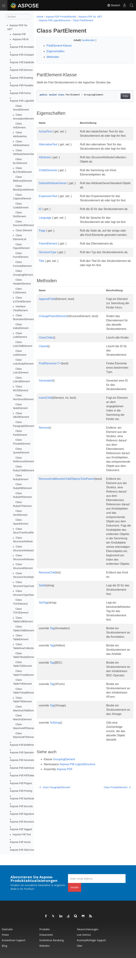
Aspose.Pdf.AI (21, 39)
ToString (55, 765)
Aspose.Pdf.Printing (21, 790)
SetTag (43, 645)
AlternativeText (48, 148)
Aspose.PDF (65, 811)
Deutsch (113, 5)
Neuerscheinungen (87, 929)
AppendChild (47, 337)
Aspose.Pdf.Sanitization (23, 798)
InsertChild (45, 435)
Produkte (44, 929)
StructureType (47, 281)
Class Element (24, 230)
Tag (52, 670)
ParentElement (48, 273)
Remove (44, 465)
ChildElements (48, 182)
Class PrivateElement (110, 829)
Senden (74, 887)
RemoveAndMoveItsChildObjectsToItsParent (67, 517)
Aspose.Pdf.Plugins (21, 783)
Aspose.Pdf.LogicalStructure (26, 100)
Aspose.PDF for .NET (90, 16)
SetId (42, 627)
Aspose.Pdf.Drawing (21, 77)
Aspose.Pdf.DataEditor (23, 62)
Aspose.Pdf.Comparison (23, 54)
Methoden (53, 56)
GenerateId (46, 418)
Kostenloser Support (13, 940)
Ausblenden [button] (85, 40)
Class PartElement (83, 20)
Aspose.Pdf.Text (22, 834)
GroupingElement (64, 801)
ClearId (43, 384)
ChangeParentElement (53, 354)
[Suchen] (18, 16)
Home (40, 16)
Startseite (7, 929)
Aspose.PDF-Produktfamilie (61, 16)
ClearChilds (46, 375)
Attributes (45, 165)
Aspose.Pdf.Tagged (21, 829)
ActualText (45, 131)
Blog (4, 945)
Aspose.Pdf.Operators (22, 752)
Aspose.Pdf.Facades (21, 85)
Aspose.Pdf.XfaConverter (24, 849)
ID (40, 226)
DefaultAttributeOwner (53, 195)
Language (45, 238)
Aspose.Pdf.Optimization (24, 767)
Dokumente (46, 934)
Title (41, 294)
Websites (44, 945)
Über (79, 945)
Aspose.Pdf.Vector (20, 842)
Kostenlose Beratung (51, 940)
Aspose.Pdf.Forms (20, 93)
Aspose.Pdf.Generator (22, 760)
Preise (5, 934)
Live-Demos (84, 934)
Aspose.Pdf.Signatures (23, 813)
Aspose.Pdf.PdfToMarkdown (26, 775)
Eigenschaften (55, 51)
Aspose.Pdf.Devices (21, 70)
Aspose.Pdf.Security (21, 806)
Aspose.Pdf (19, 34)
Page (42, 256)
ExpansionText (48, 208)
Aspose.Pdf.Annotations (23, 47)
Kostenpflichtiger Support (91, 940)
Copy (118, 96)
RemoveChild (47, 614)
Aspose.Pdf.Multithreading (25, 744)
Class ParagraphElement (54, 829)
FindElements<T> (50, 401)
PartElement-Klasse (59, 45)
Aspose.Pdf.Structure (22, 821)
